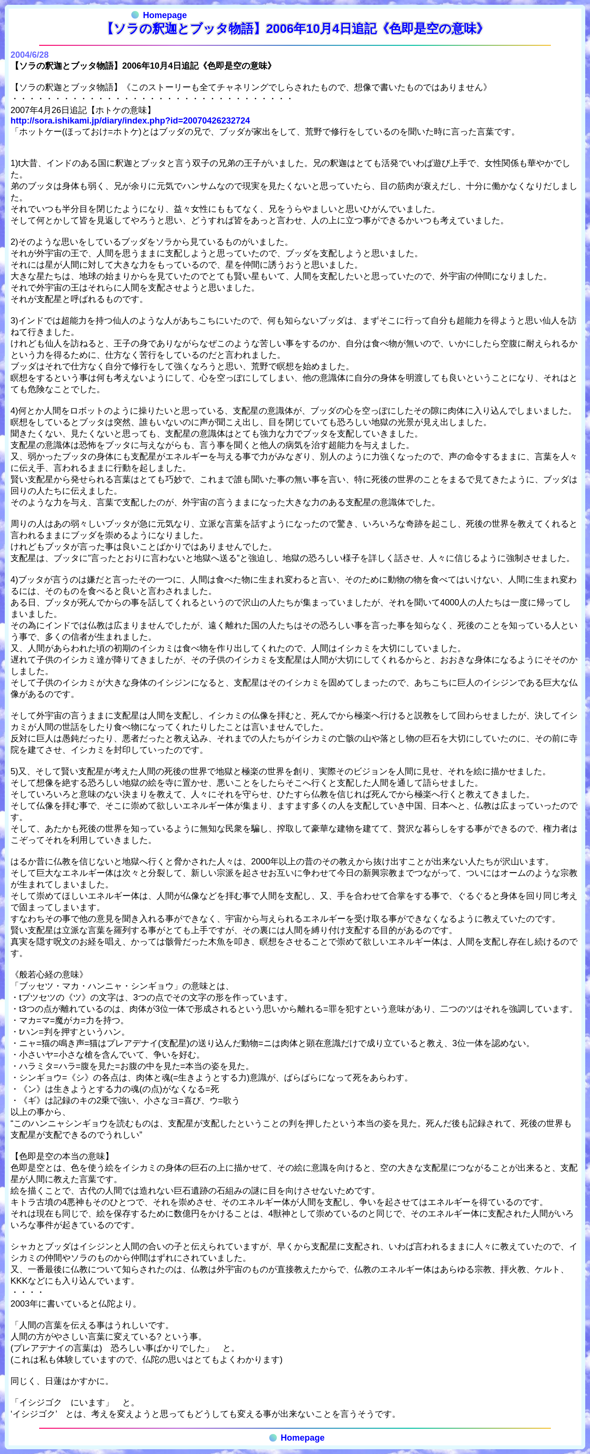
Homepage (159, 15)
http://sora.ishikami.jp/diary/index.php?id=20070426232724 (130, 120)
